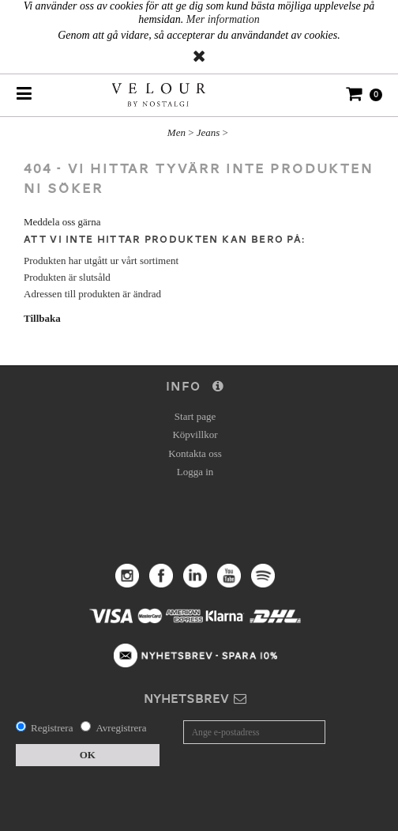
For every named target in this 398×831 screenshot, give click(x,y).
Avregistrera (121, 728)
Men (176, 132)
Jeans (208, 132)
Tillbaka (42, 318)
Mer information (223, 19)
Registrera (52, 728)
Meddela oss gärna (62, 222)
